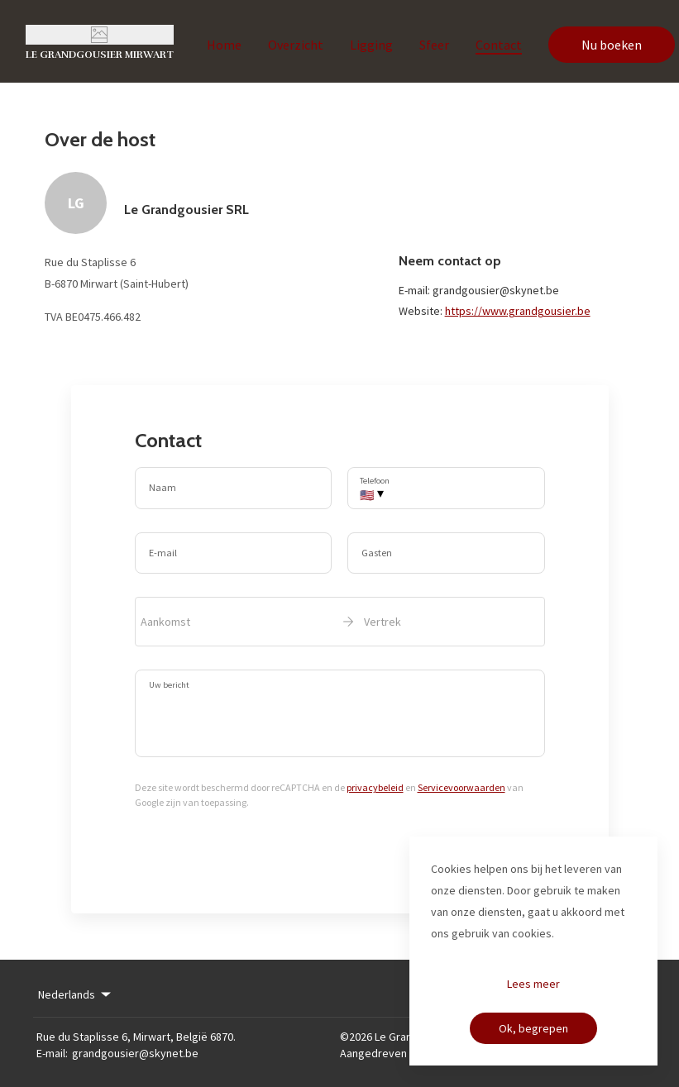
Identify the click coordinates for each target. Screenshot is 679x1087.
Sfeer (434, 44)
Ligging (371, 44)
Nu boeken (611, 44)
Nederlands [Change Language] (75, 994)
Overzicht (295, 44)
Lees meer (533, 983)
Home (224, 44)
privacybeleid (375, 787)
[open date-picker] (340, 621)
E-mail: (52, 1053)
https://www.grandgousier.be (518, 310)
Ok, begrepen (533, 1028)
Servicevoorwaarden (461, 787)
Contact (499, 44)
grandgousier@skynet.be (135, 1053)
